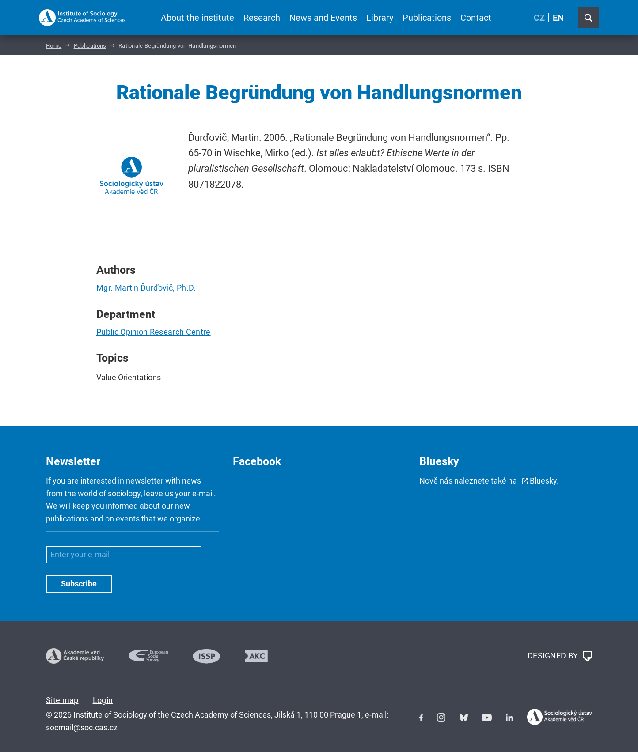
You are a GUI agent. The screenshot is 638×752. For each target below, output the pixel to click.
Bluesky (543, 480)
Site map (62, 700)
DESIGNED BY (560, 656)
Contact (475, 17)
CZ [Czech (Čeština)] (539, 17)
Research (261, 17)
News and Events (323, 17)
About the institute (197, 17)
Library (379, 17)
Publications (427, 17)
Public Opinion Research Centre (153, 331)
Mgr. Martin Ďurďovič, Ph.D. (146, 287)
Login (103, 700)
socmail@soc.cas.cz (82, 727)
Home (53, 45)
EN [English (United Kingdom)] (558, 17)
